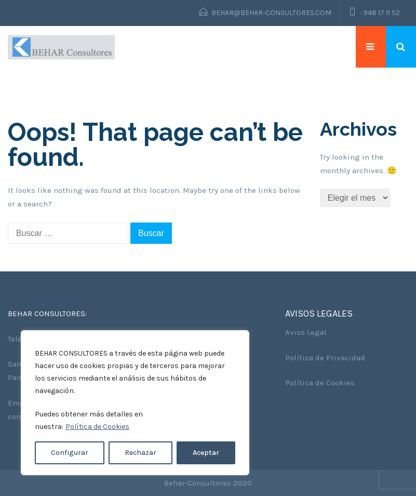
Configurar (69, 452)
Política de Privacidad (325, 357)
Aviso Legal (306, 332)
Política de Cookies (97, 426)
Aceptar (206, 452)
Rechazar (140, 452)
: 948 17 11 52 (380, 12)
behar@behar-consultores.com (271, 12)
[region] (135, 402)
